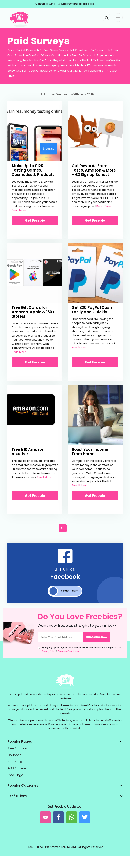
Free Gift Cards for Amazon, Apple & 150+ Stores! (33, 312)
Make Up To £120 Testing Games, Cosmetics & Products (33, 170)
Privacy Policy (49, 651)
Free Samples (17, 748)
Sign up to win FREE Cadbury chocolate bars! (65, 4)
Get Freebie (35, 220)
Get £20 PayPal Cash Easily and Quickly (92, 310)
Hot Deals (14, 762)
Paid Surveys (17, 768)
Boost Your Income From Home (90, 452)
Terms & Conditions (68, 651)
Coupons (14, 755)
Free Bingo (15, 775)
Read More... (20, 210)
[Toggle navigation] (118, 17)
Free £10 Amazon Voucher (28, 452)
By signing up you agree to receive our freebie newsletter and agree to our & (82, 649)
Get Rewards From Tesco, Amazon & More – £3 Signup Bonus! (94, 170)
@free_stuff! (64, 591)
